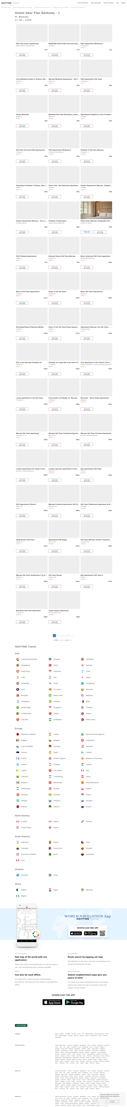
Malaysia (71, 1048)
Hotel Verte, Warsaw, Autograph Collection (98, 221)
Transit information (82, 3)
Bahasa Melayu (89, 1033)
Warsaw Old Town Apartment (27, 433)
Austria (62, 1052)
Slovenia (63, 1059)
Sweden (57, 1059)
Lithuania (89, 1056)
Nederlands (58, 1037)
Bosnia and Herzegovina (71, 1052)
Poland (87, 1057)
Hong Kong (100, 1045)
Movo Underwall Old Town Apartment (95, 256)
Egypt (86, 1063)
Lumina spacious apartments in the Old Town (67, 469)
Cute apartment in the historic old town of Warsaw (101, 362)
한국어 (79, 1033)
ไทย (83, 1033)
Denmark (63, 1054)
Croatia (68, 1056)
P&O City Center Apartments (27, 44)
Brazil (56, 1063)
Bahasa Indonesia (99, 1033)
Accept (112, 1101)
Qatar (89, 1048)
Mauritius (92, 1063)
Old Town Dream (55, 575)
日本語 (56, 1033)
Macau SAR (64, 1048)
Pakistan (84, 1048)
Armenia (69, 1045)
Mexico (95, 1059)
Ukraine (80, 1059)
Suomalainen (93, 1035)
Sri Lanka (96, 1047)
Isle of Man (79, 1056)
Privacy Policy (104, 1098)
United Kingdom (91, 1054)
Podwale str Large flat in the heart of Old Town (67, 362)
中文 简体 (73, 1033)
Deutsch (76, 1035)
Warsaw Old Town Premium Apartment (96, 433)
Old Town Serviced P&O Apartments (30, 150)
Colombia (82, 1061)
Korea (79, 1047)
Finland (79, 1054)
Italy (84, 1056)
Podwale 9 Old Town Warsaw (92, 150)
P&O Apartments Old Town (91, 79)
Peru (67, 1063)
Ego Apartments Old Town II (92, 575)
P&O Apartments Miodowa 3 (92, 44)
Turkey (71, 1050)
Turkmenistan (64, 1050)
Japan (68, 1047)
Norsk (99, 1035)
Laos (91, 1047)
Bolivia (72, 1061)
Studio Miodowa (22, 114)
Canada (90, 1059)
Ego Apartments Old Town (91, 469)
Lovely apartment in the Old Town (29, 398)
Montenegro (58, 1057)
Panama (100, 1059)
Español (82, 1035)
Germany (57, 1054)
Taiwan (76, 1050)
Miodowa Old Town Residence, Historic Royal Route (69, 114)
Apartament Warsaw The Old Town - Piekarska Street (102, 327)
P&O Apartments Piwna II (26, 504)
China (88, 1045)
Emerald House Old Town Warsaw (62, 256)
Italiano (87, 1035)
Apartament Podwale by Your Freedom (96, 114)
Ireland (73, 1056)
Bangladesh (83, 1045)
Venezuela (62, 1063)
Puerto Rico (89, 1061)
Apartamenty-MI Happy (58, 540)
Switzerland (94, 1052)
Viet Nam (81, 1050)
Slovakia (68, 1059)
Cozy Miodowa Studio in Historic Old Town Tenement (37, 79)
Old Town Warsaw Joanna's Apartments (96, 540)
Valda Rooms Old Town (25, 540)
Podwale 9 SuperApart (57, 221)
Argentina (67, 1061)
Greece (57, 1056)
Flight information (109, 3)
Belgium (81, 1052)
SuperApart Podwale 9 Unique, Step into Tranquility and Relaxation (43, 185)
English (62, 1033)
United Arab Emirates (60, 1045)
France (84, 1054)
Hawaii (61, 1061)
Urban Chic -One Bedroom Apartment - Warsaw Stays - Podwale (74, 185)
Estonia (69, 1054)
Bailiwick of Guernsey (102, 1054)
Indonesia (106, 1045)
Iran (64, 1047)
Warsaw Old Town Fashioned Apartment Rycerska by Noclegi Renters (76, 433)
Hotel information (96, 3)
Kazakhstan (85, 1047)
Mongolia (57, 1048)
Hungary (62, 1056)
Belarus (74, 1059)
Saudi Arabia (95, 1048)
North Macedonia (67, 1057)
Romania (98, 1057)
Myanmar (102, 1047)
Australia (72, 1063)
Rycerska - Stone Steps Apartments (95, 398)
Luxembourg (96, 1056)
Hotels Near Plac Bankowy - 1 (37, 13)
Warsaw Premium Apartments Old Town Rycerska (68, 504)
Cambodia (74, 1047)
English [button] (123, 3)
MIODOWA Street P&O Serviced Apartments (66, 44)
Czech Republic (102, 1052)
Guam (77, 1063)
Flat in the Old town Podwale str (29, 362)
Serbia (104, 1057)
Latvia (102, 1056)
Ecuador (96, 1061)
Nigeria (98, 1063)
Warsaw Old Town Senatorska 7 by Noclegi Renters (36, 575)
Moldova (107, 1056)
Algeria (82, 1063)
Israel (56, 1047)
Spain (74, 1054)
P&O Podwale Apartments (26, 256)
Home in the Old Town (57, 291)
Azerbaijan (75, 1045)
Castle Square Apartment (59, 611)
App (117, 3)
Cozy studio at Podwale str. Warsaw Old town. (67, 398)
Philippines (77, 1048)
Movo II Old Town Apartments (28, 291)
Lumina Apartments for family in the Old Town (34, 469)
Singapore (102, 1048)
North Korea (95, 1050)
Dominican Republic (104, 1061)
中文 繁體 (67, 1033)
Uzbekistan (88, 1050)
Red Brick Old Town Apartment (28, 611)
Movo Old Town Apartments (92, 291)
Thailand (57, 1050)
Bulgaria (87, 1052)
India (60, 1047)
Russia (84, 1059)
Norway (82, 1057)
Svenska (105, 1035)
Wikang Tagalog (63, 1035)
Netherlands (76, 1057)
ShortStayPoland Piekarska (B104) (29, 327)
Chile (77, 1061)
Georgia (94, 1045)
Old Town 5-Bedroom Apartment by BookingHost (100, 504)
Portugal (93, 1057)
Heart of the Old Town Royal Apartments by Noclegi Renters (73, 327)
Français (70, 1035)
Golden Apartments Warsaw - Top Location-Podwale (37, 221)
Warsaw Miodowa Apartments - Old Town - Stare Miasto (71, 79)
